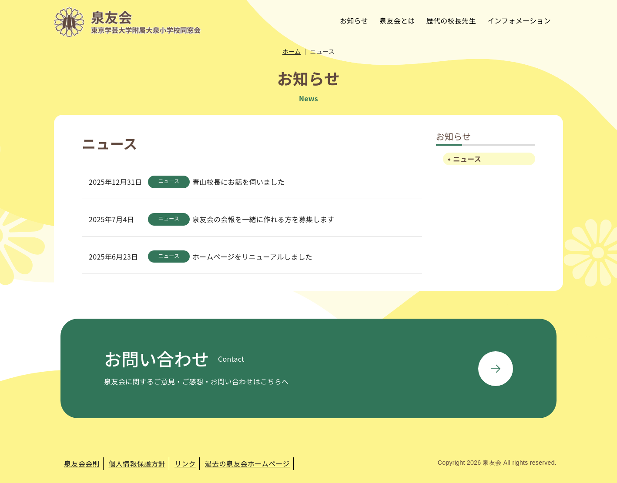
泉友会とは (397, 20)
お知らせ (354, 20)
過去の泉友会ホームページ (247, 463)
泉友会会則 (82, 463)
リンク (185, 463)
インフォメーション (519, 20)
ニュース (467, 158)
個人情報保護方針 (137, 463)
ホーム (291, 51)
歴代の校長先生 (451, 20)
